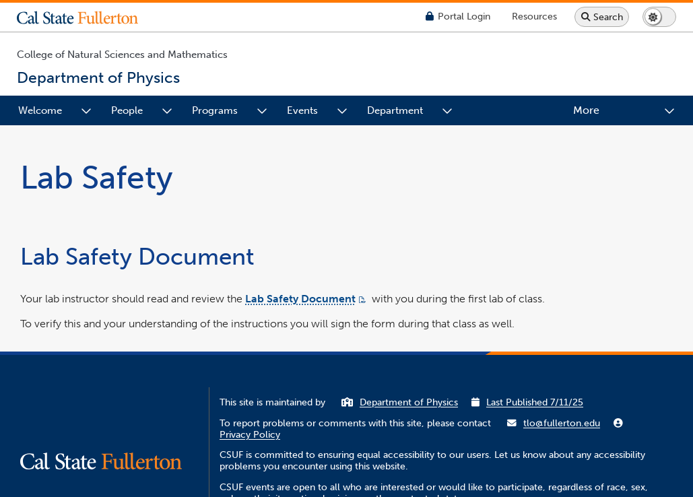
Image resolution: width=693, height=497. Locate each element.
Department (395, 110)
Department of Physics (409, 402)
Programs (215, 110)
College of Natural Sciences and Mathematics (122, 54)
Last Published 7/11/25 (534, 402)
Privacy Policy (250, 434)
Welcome (40, 110)
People (127, 110)
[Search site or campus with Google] (601, 17)
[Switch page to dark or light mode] (659, 17)
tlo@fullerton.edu (561, 423)
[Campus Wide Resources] (534, 16)
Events (302, 110)
